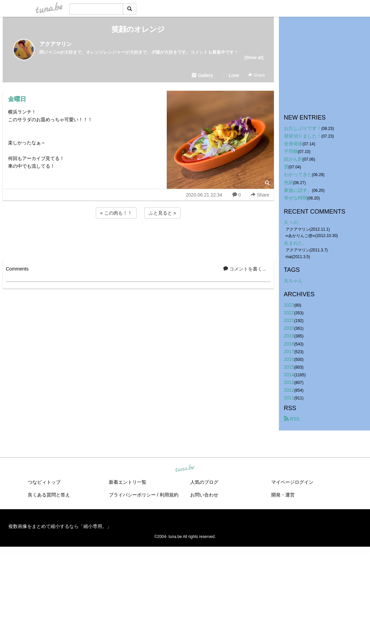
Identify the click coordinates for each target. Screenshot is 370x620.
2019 (289, 335)
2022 (289, 312)
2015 (289, 367)
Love (231, 75)
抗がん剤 (293, 159)
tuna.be (184, 469)
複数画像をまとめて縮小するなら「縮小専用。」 (60, 526)
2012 (289, 390)
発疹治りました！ (302, 136)
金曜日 (17, 99)
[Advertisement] (138, 238)
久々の (291, 222)
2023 (289, 305)
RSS (292, 418)
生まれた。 (295, 243)
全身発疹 (293, 143)
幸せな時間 (295, 198)
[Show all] (253, 57)
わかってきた (298, 174)
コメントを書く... (244, 269)
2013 (289, 382)
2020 (289, 328)
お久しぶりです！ (302, 128)
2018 (289, 343)
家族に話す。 (298, 190)
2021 (289, 320)
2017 (289, 351)
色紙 (288, 182)
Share (256, 75)
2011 (289, 397)
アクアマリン (56, 44)
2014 (289, 374)
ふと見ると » (162, 213)
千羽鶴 (291, 151)
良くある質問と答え (49, 494)
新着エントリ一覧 (127, 482)
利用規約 (169, 494)
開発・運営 (283, 494)
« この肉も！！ (116, 213)
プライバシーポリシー (132, 494)
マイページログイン (292, 482)
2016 (289, 359)
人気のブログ (204, 482)
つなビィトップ (44, 482)
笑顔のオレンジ (138, 29)
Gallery (202, 75)
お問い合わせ (204, 494)
